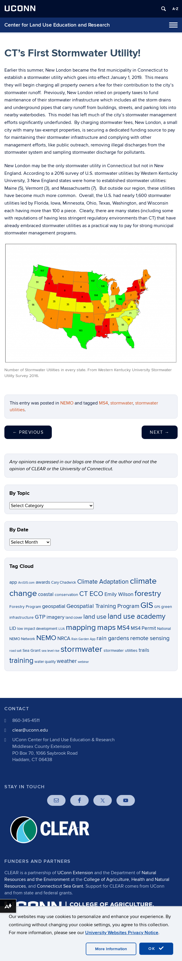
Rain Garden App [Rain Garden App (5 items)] (83, 639)
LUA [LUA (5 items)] (62, 629)
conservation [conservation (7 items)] (66, 594)
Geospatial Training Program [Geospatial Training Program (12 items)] (102, 606)
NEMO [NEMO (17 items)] (46, 638)
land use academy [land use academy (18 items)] (136, 616)
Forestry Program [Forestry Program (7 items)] (25, 606)
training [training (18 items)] (21, 660)
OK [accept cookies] (156, 948)
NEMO (66, 403)
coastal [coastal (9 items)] (46, 594)
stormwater (121, 403)
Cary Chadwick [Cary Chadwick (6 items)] (63, 582)
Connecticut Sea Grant (60, 886)
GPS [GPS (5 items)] (157, 607)
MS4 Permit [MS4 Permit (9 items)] (143, 628)
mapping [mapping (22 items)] (81, 627)
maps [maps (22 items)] (106, 627)
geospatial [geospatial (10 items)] (53, 606)
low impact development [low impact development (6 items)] (37, 629)
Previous (28, 432)
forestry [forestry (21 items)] (148, 593)
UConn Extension (75, 873)
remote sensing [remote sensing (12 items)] (149, 638)
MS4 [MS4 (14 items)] (123, 628)
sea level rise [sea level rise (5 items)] (50, 651)
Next (159, 432)
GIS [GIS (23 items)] (146, 605)
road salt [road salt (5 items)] (15, 651)
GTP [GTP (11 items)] (40, 617)
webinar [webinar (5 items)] (83, 662)
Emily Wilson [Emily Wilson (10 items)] (118, 594)
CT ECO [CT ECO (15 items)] (91, 594)
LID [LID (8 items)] (12, 628)
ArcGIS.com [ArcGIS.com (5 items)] (26, 583)
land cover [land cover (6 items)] (74, 618)
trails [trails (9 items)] (144, 650)
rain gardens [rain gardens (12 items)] (113, 638)
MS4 (103, 403)
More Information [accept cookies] (111, 948)
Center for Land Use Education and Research (57, 25)
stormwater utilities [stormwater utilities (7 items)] (121, 650)
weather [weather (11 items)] (67, 661)
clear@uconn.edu (30, 730)
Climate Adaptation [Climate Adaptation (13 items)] (103, 581)
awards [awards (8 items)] (43, 582)
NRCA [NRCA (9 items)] (63, 639)
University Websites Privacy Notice (121, 933)
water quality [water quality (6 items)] (45, 662)
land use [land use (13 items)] (95, 616)
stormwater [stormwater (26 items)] (81, 649)
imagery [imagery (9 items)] (55, 617)
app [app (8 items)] (13, 582)
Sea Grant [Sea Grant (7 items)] (31, 650)
